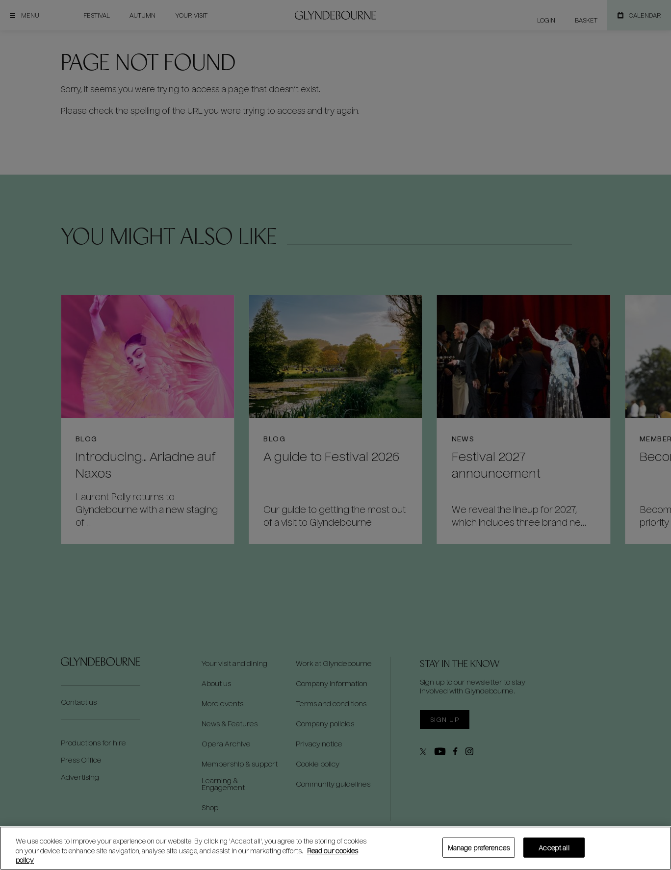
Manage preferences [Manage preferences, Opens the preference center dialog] (479, 847)
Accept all (554, 847)
